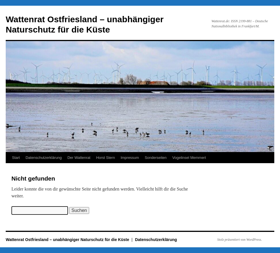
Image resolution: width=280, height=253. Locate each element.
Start (16, 157)
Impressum (130, 157)
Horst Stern (105, 157)
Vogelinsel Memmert (189, 157)
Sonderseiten (156, 157)
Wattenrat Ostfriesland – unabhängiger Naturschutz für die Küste (68, 239)
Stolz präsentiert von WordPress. (239, 240)
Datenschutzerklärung (43, 157)
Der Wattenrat (78, 157)
